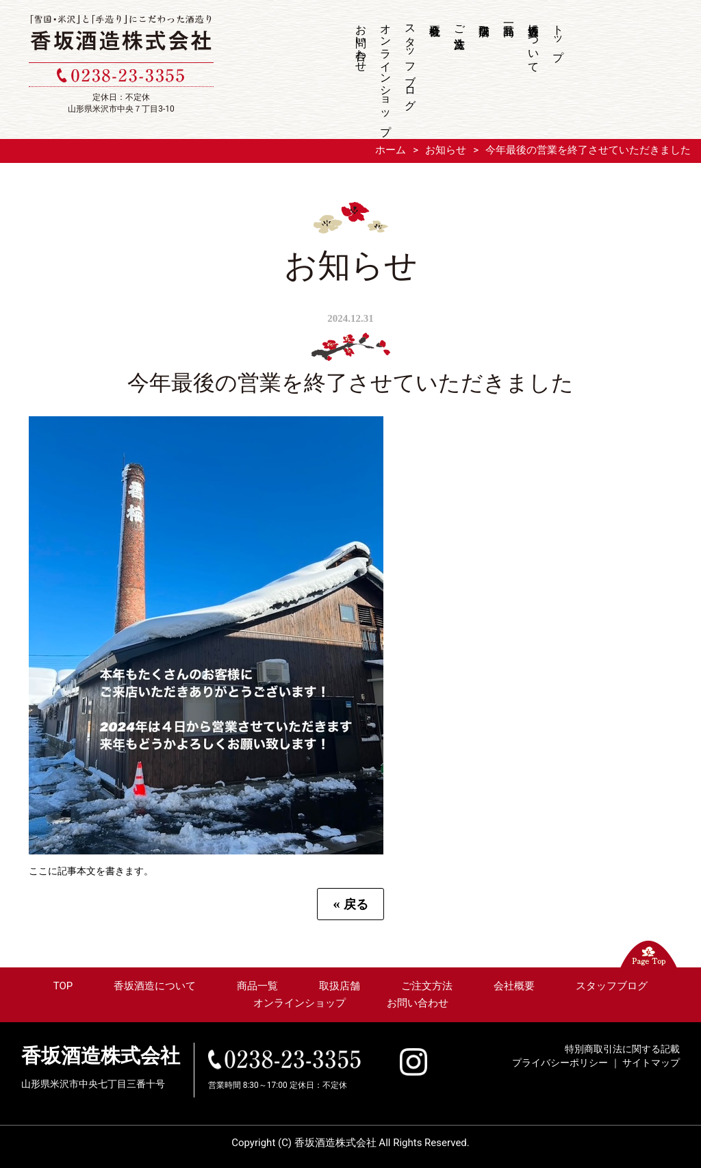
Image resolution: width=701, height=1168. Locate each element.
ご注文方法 (460, 23)
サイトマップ (651, 1062)
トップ (558, 36)
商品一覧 (509, 71)
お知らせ (445, 150)
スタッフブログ (410, 60)
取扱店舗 (485, 71)
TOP (63, 986)
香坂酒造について (533, 42)
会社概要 (435, 71)
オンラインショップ (386, 73)
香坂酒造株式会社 (100, 1056)
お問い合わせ (361, 41)
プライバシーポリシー (560, 1062)
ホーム (390, 150)
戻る (350, 904)
